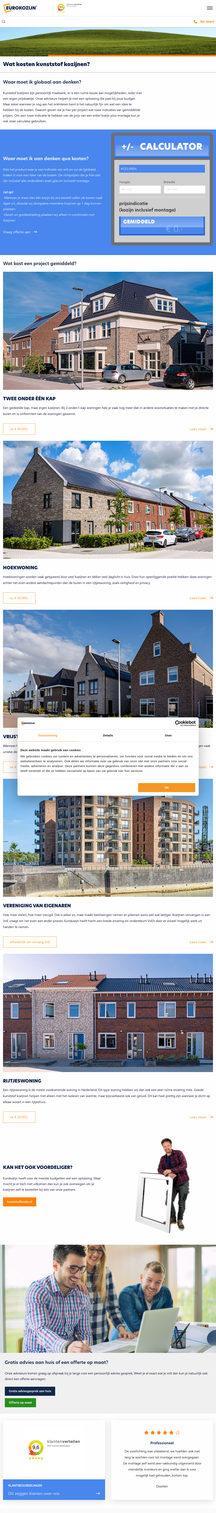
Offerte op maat (20, 1403)
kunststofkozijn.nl (19, 1202)
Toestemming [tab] (48, 735)
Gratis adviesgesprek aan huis (30, 1391)
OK (166, 787)
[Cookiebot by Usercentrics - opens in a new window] (178, 723)
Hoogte (124, 182)
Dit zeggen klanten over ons (33, 1493)
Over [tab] (168, 735)
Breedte (169, 182)
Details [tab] (108, 735)
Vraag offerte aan (17, 232)
